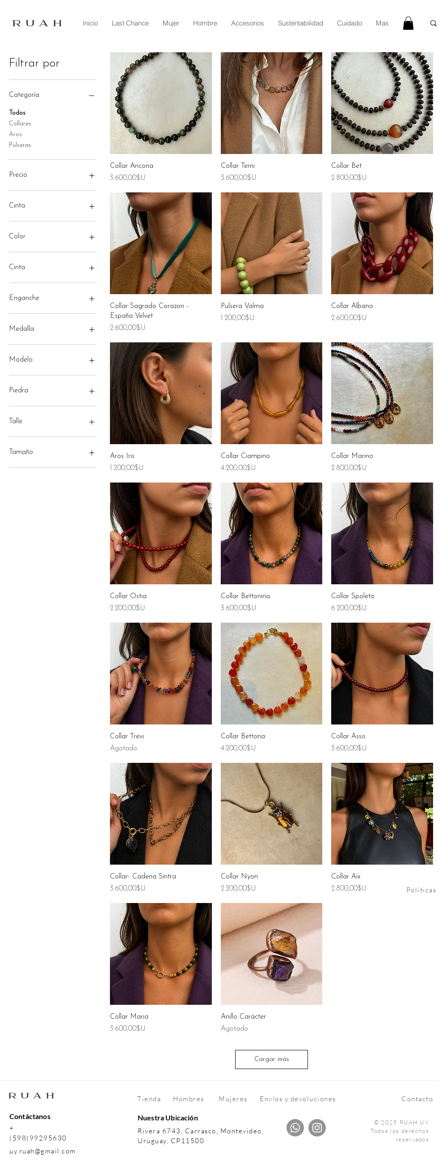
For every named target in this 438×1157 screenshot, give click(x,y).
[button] (171, 23)
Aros (15, 133)
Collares (20, 123)
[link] (408, 23)
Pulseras (20, 144)
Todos (17, 112)
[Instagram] (317, 1127)
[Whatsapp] (295, 1127)
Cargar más (271, 1059)
